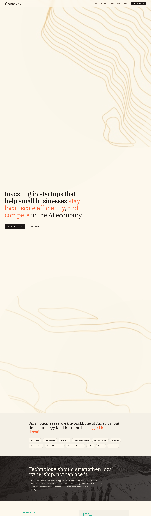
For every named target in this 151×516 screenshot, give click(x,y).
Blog (126, 4)
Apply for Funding (139, 4)
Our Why (95, 4)
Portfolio (104, 4)
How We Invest (116, 4)
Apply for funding (15, 226)
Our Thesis (34, 226)
